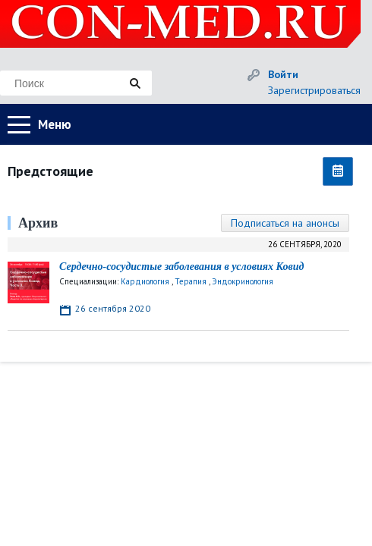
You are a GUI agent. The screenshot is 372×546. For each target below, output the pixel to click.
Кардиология (145, 281)
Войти (283, 74)
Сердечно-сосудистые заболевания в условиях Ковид (181, 266)
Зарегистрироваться (314, 90)
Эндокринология (242, 281)
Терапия (190, 281)
